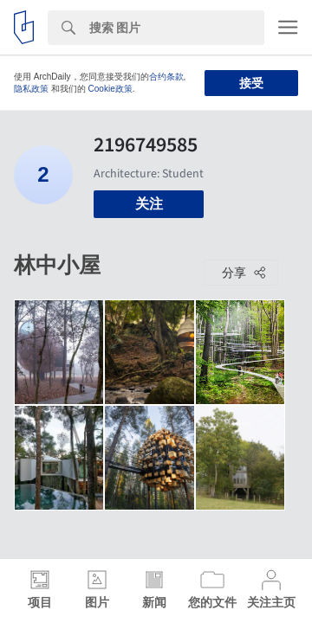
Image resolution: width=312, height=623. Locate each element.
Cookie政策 (110, 88)
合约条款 (166, 76)
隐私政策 (31, 88)
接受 (251, 83)
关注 (149, 203)
